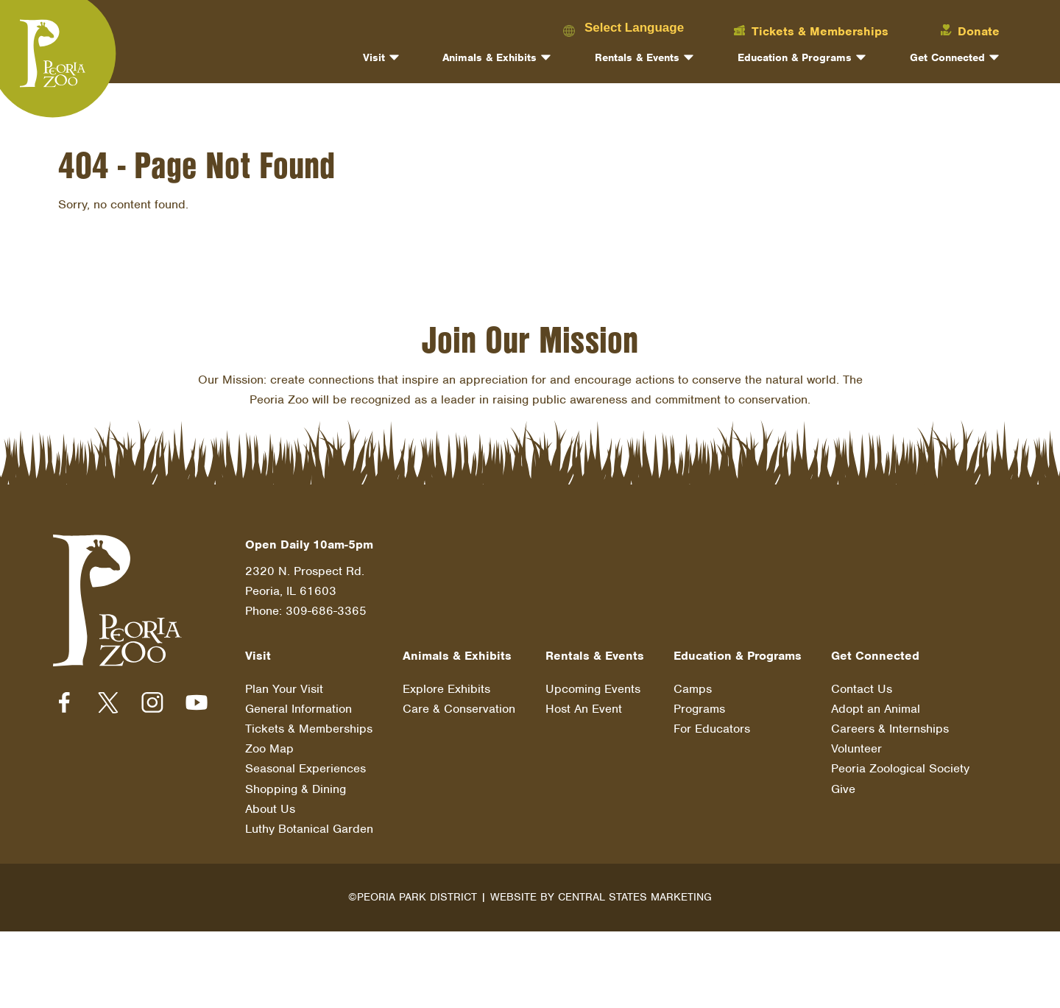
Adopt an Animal (875, 708)
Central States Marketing (635, 896)
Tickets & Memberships (308, 728)
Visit (374, 57)
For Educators (712, 728)
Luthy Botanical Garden (309, 828)
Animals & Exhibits (489, 57)
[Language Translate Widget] (646, 27)
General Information (298, 708)
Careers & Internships (890, 728)
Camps (693, 689)
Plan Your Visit (284, 689)
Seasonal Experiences (305, 768)
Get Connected (947, 57)
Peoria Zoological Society (900, 768)
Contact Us (861, 689)
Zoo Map (269, 748)
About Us (270, 809)
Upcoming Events (592, 689)
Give (843, 789)
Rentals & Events (637, 57)
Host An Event (583, 708)
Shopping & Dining (295, 789)
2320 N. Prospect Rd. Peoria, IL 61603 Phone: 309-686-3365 (306, 590)
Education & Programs (795, 57)
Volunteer (856, 748)
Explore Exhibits (446, 689)
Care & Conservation (459, 708)
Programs (699, 708)
